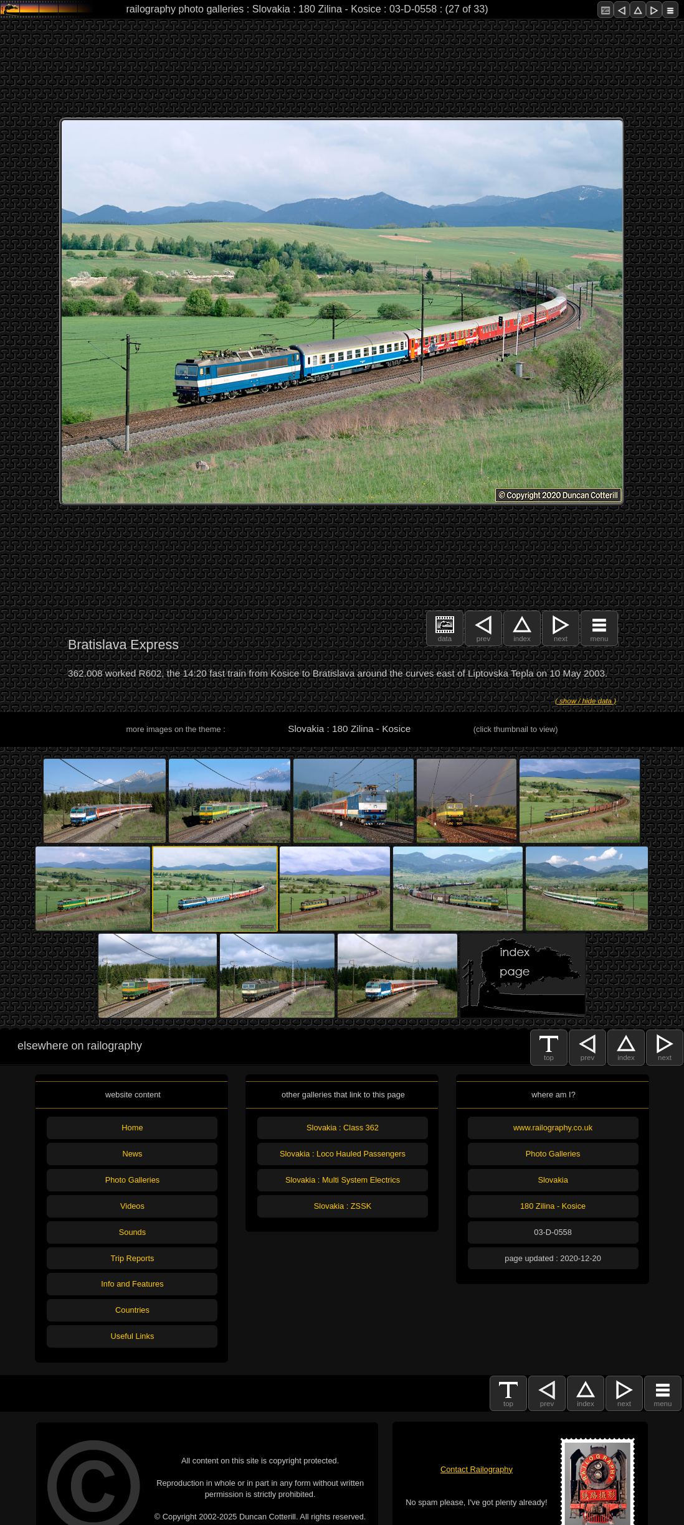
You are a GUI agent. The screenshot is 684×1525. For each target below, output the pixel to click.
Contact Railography (476, 1469)
